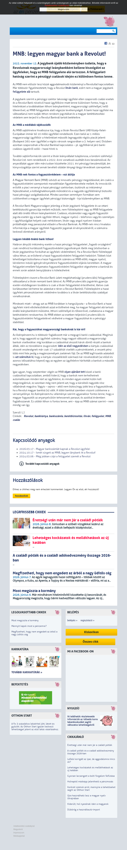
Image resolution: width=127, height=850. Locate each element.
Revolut (28, 416)
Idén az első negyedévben (73, 346)
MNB (108, 416)
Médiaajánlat (19, 836)
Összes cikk (90, 641)
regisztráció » (87, 620)
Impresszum (18, 833)
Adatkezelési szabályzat (24, 826)
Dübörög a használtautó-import (83, 809)
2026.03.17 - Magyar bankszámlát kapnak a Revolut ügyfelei (54, 449)
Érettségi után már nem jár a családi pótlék (89, 745)
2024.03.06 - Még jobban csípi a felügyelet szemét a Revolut (54, 456)
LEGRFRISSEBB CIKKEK (29, 512)
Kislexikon (91, 632)
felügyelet (97, 416)
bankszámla (56, 416)
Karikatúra (19, 649)
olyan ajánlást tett (74, 371)
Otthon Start (21, 715)
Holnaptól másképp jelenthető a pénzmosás (90, 781)
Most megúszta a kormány (25, 620)
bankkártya (41, 416)
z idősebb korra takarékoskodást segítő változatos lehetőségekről (82, 722)
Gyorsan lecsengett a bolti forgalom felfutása (91, 776)
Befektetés (19, 684)
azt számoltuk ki (24, 357)
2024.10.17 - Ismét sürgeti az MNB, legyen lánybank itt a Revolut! (57, 452)
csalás (16, 419)
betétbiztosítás (73, 416)
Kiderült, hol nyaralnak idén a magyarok (87, 804)
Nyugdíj (73, 708)
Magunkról (18, 829)
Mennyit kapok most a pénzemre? (29, 626)
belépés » (72, 620)
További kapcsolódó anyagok (42, 463)
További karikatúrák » (26, 672)
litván (86, 416)
